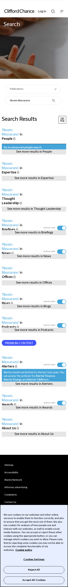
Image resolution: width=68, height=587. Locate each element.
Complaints (10, 494)
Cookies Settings (33, 559)
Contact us (10, 502)
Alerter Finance (45, 376)
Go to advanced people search (23, 147)
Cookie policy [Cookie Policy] (23, 550)
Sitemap (8, 465)
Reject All (34, 569)
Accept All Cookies (33, 580)
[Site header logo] (28, 11)
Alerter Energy (13, 379)
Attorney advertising (15, 487)
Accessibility (11, 472)
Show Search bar (53, 11)
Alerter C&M (35, 379)
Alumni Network (13, 479)
